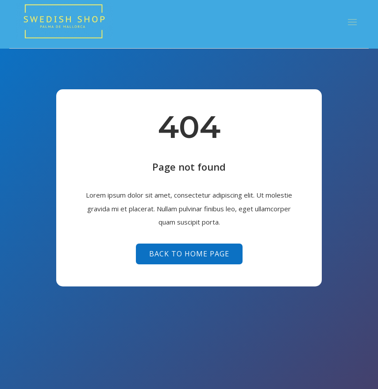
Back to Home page (189, 254)
